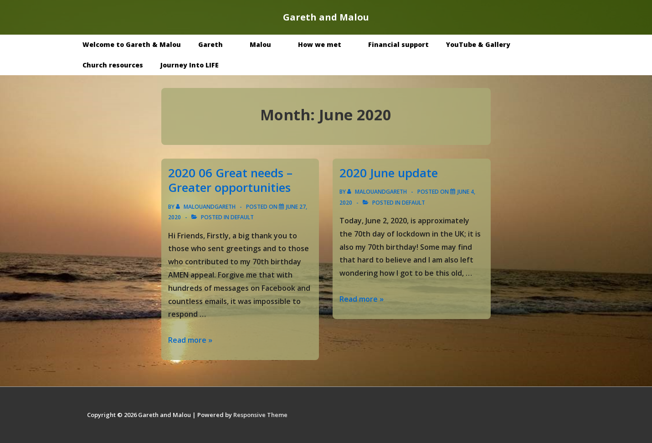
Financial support (398, 44)
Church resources (112, 65)
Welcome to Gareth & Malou (131, 44)
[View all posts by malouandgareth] (206, 207)
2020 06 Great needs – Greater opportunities (230, 180)
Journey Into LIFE (189, 65)
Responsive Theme (260, 415)
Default (242, 217)
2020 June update (388, 173)
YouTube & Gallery (485, 44)
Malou (267, 44)
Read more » (190, 340)
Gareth (217, 44)
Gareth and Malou (326, 17)
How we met (326, 44)
